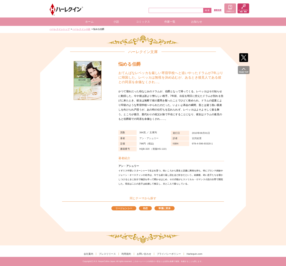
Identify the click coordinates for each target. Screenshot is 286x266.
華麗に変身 (165, 208)
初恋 (145, 208)
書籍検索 (217, 10)
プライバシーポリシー (169, 254)
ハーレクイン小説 (81, 29)
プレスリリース (107, 254)
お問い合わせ (144, 254)
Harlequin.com (194, 254)
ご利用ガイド (230, 8)
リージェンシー (123, 208)
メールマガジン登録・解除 (243, 8)
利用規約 (126, 254)
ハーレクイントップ (60, 29)
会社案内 (88, 254)
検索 (207, 10)
